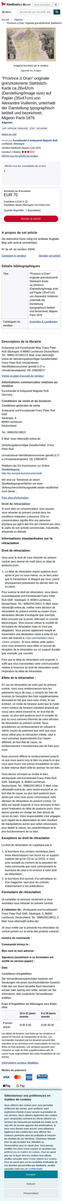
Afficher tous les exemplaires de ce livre (25, 166)
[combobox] (35, 12)
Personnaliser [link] (31, 1193)
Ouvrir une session (42, 5)
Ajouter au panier (31, 218)
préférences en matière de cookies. (22, 1152)
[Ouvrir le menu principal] (7, 12)
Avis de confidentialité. (31, 1169)
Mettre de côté (9, 134)
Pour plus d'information (15, 497)
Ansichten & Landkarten (43, 321)
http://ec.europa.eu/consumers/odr (22, 473)
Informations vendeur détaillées (20, 1062)
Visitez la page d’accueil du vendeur (23, 376)
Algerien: (18, 19)
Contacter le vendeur (14, 255)
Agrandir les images (31, 70)
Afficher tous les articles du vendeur (20, 156)
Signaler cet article (49, 255)
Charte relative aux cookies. (43, 1158)
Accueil (5, 19)
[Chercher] (57, 12)
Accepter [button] (31, 1174)
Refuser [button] (31, 1183)
